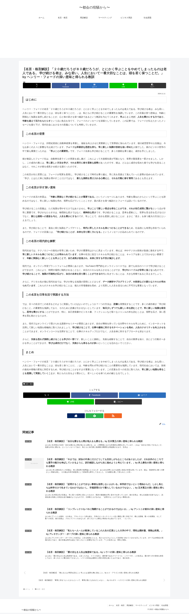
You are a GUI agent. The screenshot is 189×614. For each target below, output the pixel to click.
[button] (142, 85)
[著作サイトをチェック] (89, 415)
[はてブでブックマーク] (94, 85)
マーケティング (140, 606)
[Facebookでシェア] (70, 85)
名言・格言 (28, 384)
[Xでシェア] (45, 85)
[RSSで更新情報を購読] (100, 415)
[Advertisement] (94, 41)
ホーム (108, 606)
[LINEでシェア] (118, 85)
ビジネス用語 (153, 606)
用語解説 (128, 606)
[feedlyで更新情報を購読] (94, 415)
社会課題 (164, 606)
